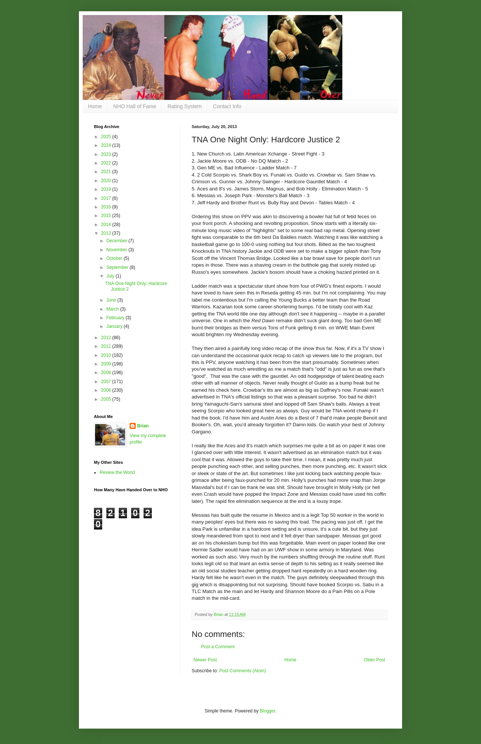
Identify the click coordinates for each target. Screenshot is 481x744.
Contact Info (227, 106)
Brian (143, 426)
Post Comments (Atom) (242, 670)
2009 (106, 364)
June (111, 300)
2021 (106, 171)
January (115, 326)
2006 (106, 390)
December (117, 240)
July (111, 276)
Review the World (117, 472)
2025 (106, 136)
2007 (106, 381)
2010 (106, 355)
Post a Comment (217, 646)
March (113, 309)
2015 (106, 215)
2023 (106, 154)
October (115, 258)
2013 (106, 233)
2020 (106, 180)
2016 (106, 207)
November (117, 249)
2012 (106, 337)
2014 (106, 224)
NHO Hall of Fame (134, 106)
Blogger (267, 711)
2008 (106, 372)
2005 (106, 399)
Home (95, 106)
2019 (106, 189)
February (116, 317)
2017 (106, 198)
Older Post (374, 660)
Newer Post (205, 660)
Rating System (185, 106)
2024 (106, 145)
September (118, 267)
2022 (106, 163)
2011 (106, 346)
